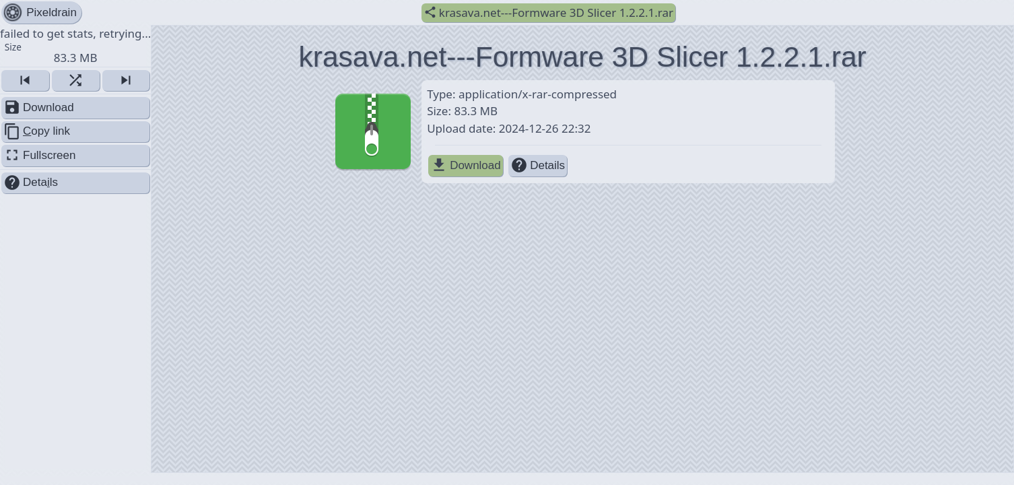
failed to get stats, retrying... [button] (75, 45)
